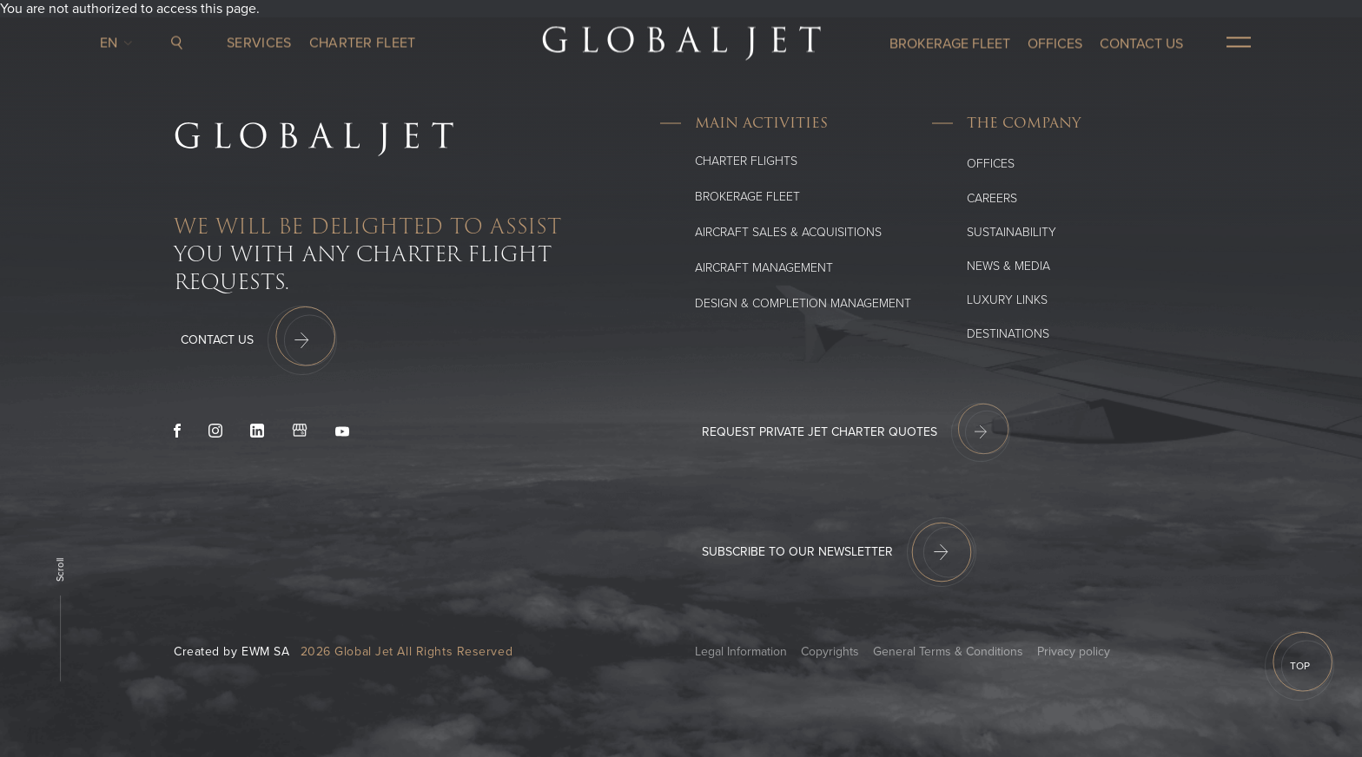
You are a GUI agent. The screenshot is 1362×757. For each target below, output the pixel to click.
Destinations (1008, 333)
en (113, 39)
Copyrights (830, 651)
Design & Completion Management (803, 303)
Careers (992, 198)
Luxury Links (1007, 300)
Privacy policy (1073, 651)
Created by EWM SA (232, 651)
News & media (1008, 266)
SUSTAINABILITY (1011, 232)
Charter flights (746, 161)
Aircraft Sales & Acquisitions (788, 232)
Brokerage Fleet (747, 196)
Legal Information (741, 651)
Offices (991, 163)
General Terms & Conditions (948, 651)
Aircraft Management (764, 267)
